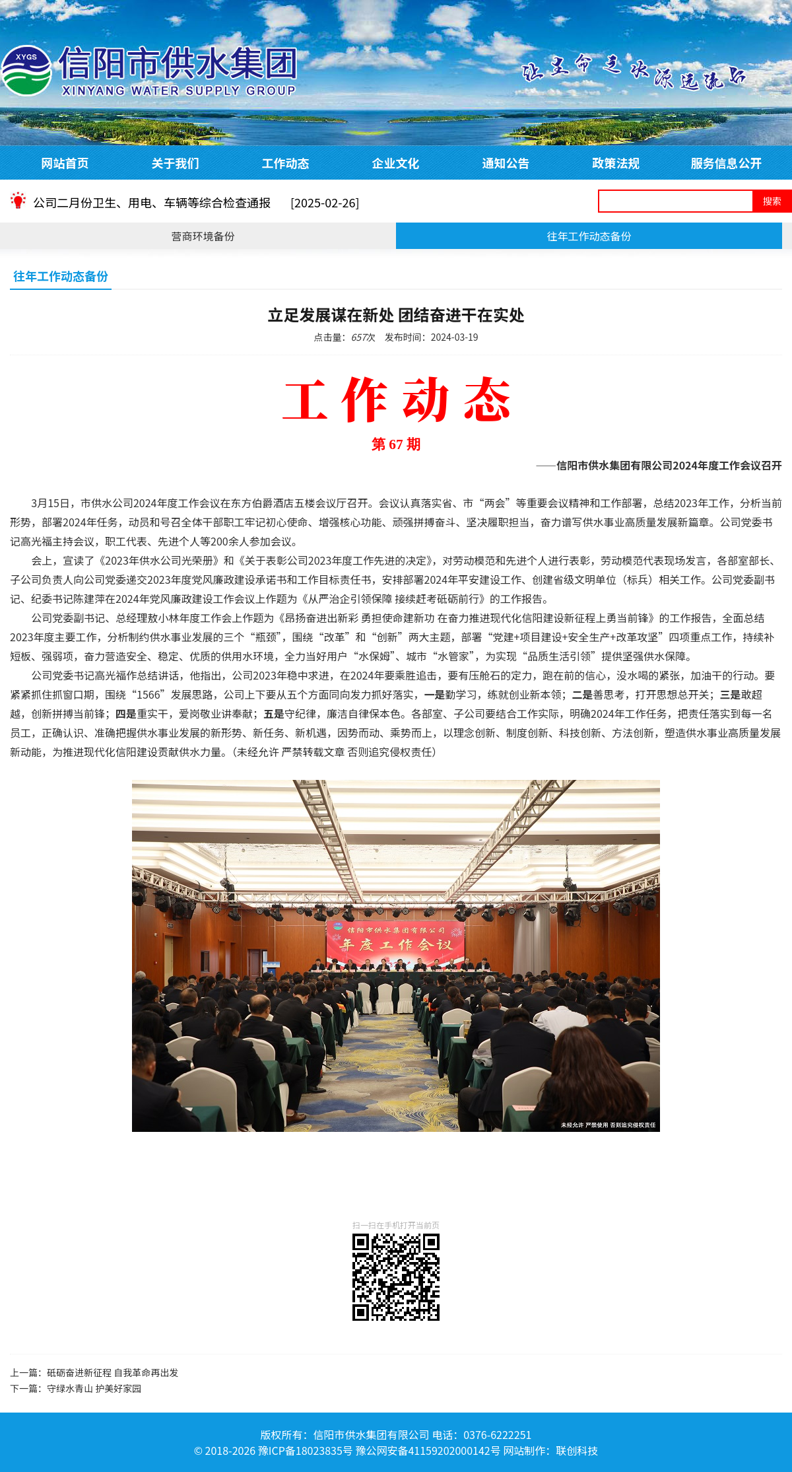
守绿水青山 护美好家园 (94, 1388)
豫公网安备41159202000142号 (427, 1450)
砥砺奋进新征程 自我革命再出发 (112, 1372)
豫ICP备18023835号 (305, 1450)
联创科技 (577, 1450)
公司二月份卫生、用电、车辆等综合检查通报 (196, 208)
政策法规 (616, 162)
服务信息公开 (726, 162)
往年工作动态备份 (588, 236)
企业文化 (396, 162)
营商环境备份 (202, 236)
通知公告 (506, 162)
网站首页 (65, 162)
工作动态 (286, 162)
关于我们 (175, 162)
